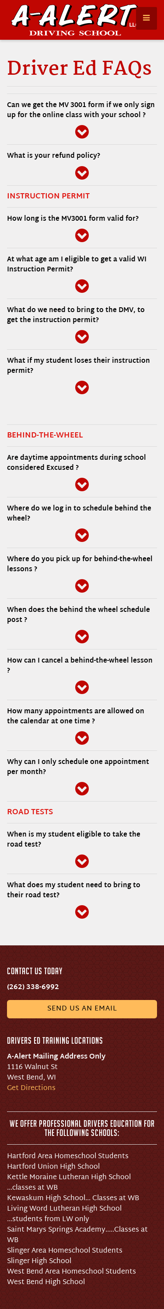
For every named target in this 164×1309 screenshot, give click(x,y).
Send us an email (82, 1009)
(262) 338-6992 (33, 987)
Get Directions (31, 1088)
